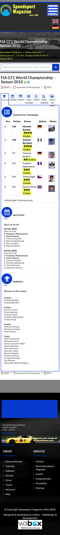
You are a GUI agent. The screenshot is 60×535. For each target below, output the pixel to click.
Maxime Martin (13, 246)
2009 (5, 87)
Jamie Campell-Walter (14, 343)
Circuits (9, 475)
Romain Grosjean (12, 329)
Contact (40, 461)
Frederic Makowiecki (17, 234)
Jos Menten (9, 360)
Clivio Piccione (13, 265)
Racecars (10, 489)
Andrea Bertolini (12, 302)
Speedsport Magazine (11, 52)
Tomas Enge (29, 176)
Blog (8, 494)
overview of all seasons (26, 87)
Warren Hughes (11, 353)
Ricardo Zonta (10, 314)
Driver (9, 480)
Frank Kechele (11, 312)
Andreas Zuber (11, 351)
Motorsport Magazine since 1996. (19, 411)
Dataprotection (43, 478)
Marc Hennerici (11, 348)
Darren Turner (30, 187)
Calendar (10, 466)
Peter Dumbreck (12, 339)
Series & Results (33, 52)
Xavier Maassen (11, 346)
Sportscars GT (7, 55)
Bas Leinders (12, 243)
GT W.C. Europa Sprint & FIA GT (32, 55)
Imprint (39, 474)
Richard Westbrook (15, 241)
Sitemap (40, 488)
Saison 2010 (6, 58)
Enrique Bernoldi (12, 358)
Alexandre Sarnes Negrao (16, 363)
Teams (9, 485)
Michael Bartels (11, 300)
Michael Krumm (11, 341)
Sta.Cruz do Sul (11, 224)
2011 (47, 87)
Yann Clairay (12, 236)
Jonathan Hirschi (14, 268)
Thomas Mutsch (14, 238)
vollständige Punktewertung (18, 200)
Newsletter (41, 483)
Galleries (10, 471)
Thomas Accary (11, 355)
